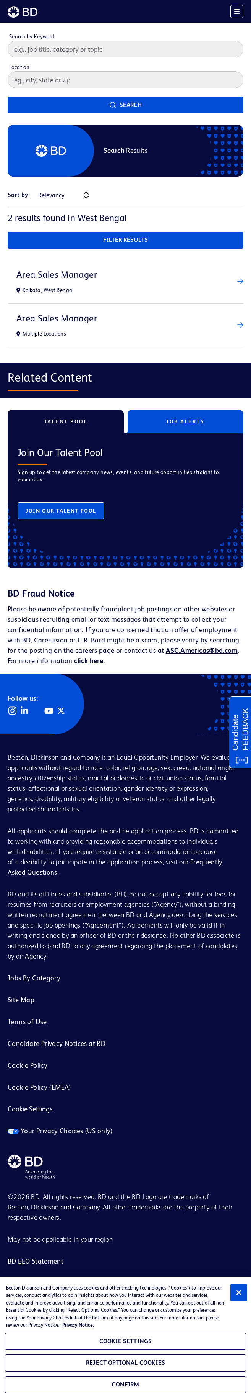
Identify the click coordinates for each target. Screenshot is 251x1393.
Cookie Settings (30, 1109)
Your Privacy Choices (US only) (60, 1131)
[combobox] (125, 79)
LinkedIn (24, 710)
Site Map (21, 1000)
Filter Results (125, 239)
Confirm (125, 1384)
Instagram (12, 710)
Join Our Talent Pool (61, 511)
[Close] (238, 1292)
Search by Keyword (32, 36)
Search (131, 104)
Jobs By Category (34, 978)
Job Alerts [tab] (185, 421)
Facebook (36, 710)
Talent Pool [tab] (66, 421)
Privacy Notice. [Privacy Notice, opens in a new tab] (78, 1325)
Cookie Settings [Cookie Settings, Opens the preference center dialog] (125, 1341)
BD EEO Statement (35, 1261)
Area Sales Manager (56, 274)
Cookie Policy (27, 1065)
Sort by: (19, 194)
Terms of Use (27, 1022)
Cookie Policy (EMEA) (39, 1087)
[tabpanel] (125, 494)
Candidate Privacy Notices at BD (56, 1043)
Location (19, 67)
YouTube (48, 710)
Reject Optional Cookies (125, 1362)
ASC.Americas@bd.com (202, 650)
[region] (125, 1335)
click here (88, 661)
